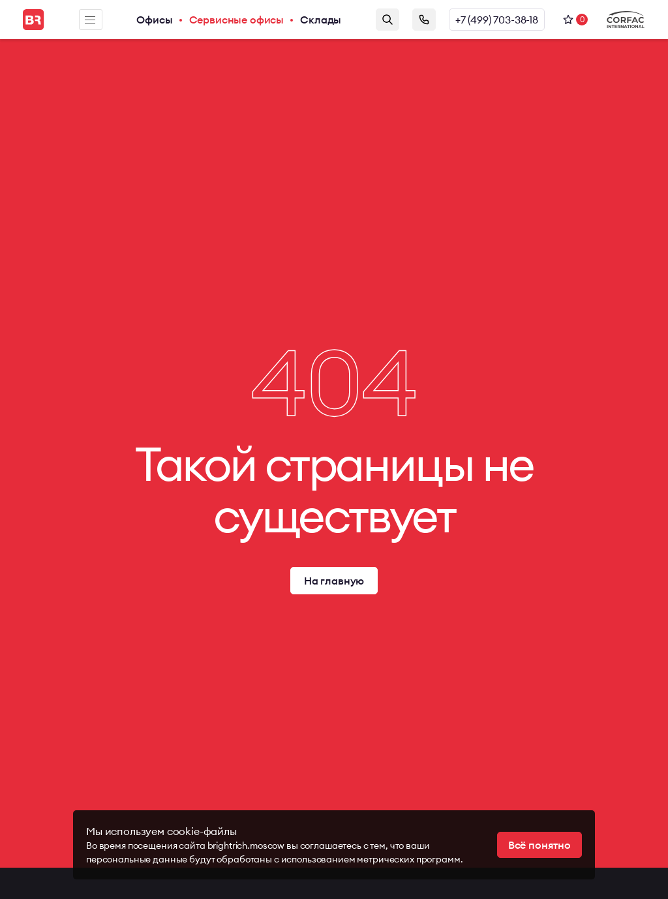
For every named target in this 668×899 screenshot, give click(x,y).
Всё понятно (539, 844)
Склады (320, 19)
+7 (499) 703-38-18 (496, 19)
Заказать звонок (424, 19)
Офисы (154, 19)
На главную (334, 580)
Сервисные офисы (236, 19)
